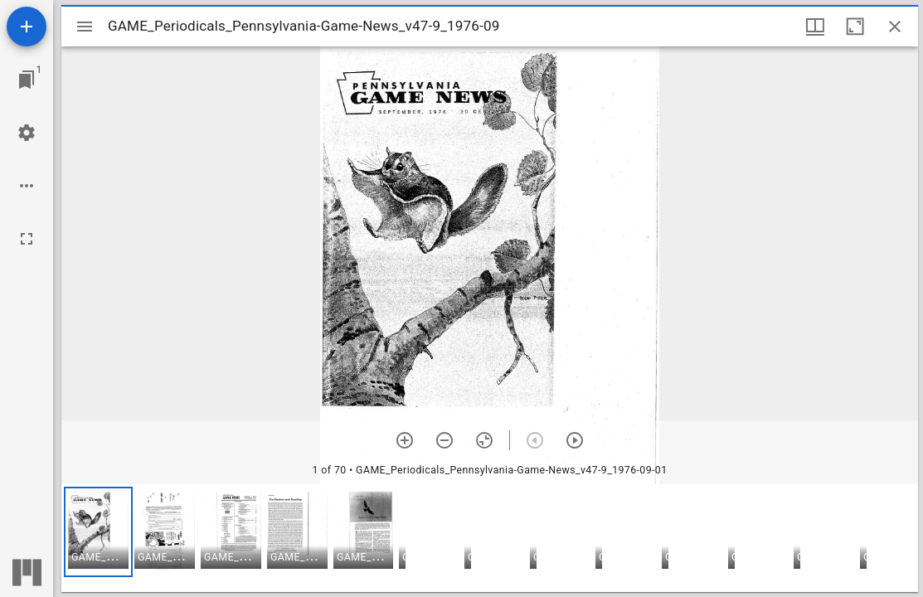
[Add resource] (26, 26)
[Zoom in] (405, 440)
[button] (98, 532)
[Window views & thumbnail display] (815, 26)
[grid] (489, 538)
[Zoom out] (444, 440)
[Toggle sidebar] (84, 26)
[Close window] (895, 26)
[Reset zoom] (484, 440)
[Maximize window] (855, 26)
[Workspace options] (26, 186)
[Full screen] (26, 239)
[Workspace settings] (26, 133)
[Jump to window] (26, 80)
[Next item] (575, 440)
